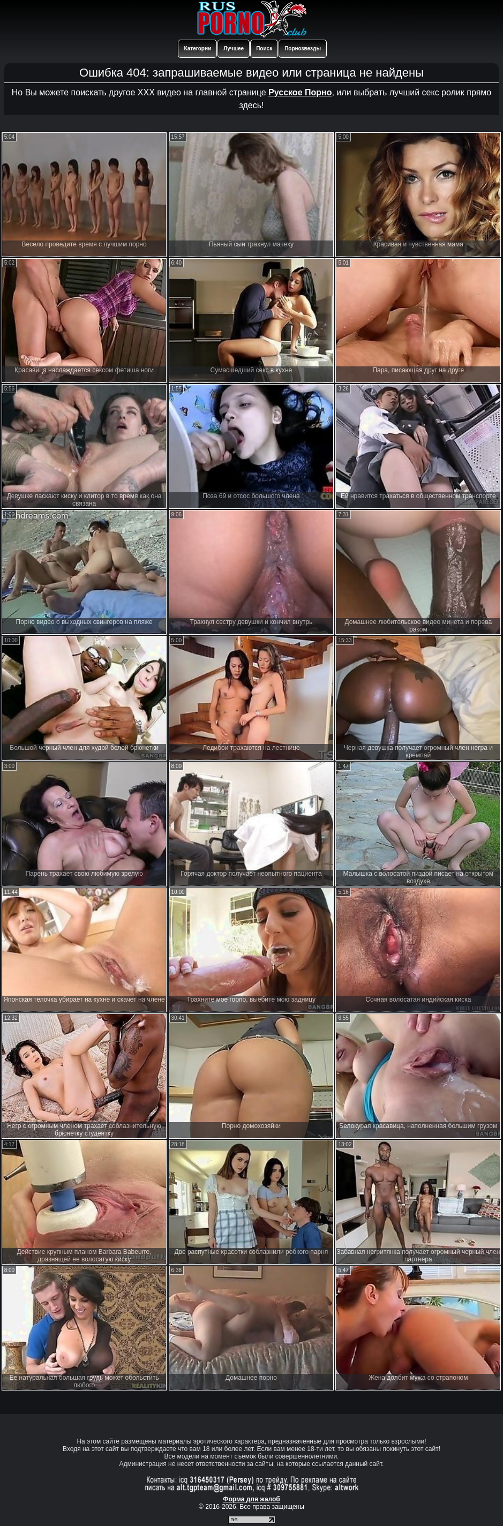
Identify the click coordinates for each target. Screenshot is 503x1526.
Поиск (264, 48)
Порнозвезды (302, 48)
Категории (197, 48)
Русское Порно (300, 92)
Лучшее (233, 48)
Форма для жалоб (251, 1499)
